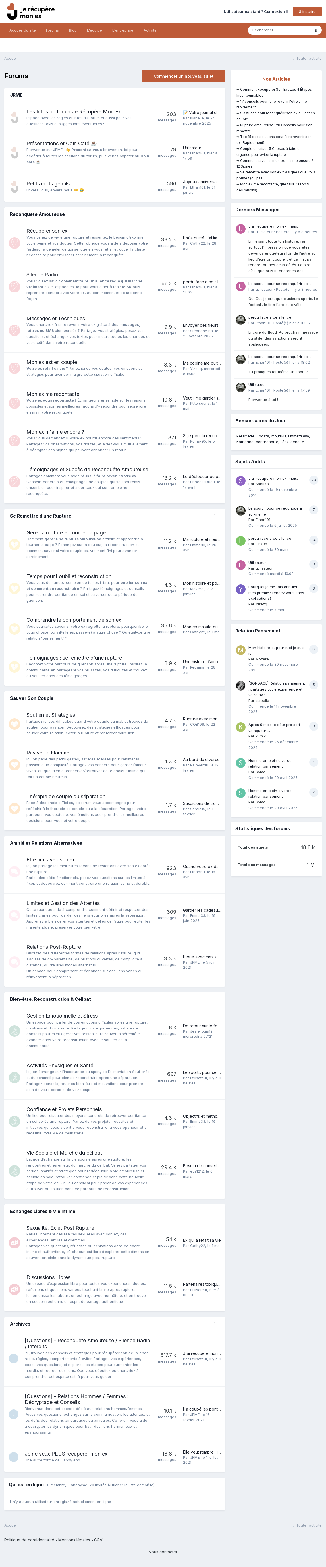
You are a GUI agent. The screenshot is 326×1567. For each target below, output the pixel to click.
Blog (73, 30)
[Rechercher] (279, 30)
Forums (52, 30)
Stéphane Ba (201, 330)
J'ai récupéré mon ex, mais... (210, 1353)
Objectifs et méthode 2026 (208, 1116)
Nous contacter (163, 1551)
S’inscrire (307, 11)
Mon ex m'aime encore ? (55, 432)
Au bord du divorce (201, 759)
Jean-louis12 (201, 1031)
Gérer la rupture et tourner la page (66, 533)
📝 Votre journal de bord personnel (216, 112)
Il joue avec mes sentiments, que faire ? (220, 956)
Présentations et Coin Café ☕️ (61, 143)
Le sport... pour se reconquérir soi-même (221, 1072)
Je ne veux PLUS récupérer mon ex (67, 1454)
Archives (20, 1324)
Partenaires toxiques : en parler (212, 1284)
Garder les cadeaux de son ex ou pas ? (220, 910)
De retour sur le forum (203, 1025)
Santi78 (262, 483)
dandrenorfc (267, 441)
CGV (98, 1539)
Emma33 (197, 545)
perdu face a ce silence (205, 281)
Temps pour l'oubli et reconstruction (68, 576)
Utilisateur (192, 147)
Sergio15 (197, 809)
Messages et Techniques (55, 318)
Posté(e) (296, 232)
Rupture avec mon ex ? (205, 718)
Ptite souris (200, 403)
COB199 (197, 724)
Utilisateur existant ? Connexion (256, 11)
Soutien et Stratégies (50, 715)
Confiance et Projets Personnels (64, 1109)
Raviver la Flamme (47, 753)
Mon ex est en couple (51, 362)
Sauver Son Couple (31, 698)
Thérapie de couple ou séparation (65, 796)
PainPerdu (199, 765)
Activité (150, 30)
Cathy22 (197, 243)
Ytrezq (196, 368)
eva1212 (197, 1171)
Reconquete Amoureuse (37, 214)
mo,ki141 (278, 436)
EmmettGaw (298, 436)
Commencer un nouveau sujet (183, 76)
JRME (16, 95)
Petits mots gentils (48, 184)
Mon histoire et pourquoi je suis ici (215, 583)
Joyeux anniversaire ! (203, 181)
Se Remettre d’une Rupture (40, 516)
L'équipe (94, 30)
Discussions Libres (48, 1277)
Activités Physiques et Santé (59, 1065)
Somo (260, 772)
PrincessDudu (202, 481)
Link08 (261, 543)
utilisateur (198, 1078)
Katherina (245, 441)
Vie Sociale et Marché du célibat (64, 1153)
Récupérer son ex (46, 231)
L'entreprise (122, 30)
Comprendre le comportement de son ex (73, 620)
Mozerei (197, 588)
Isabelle (197, 118)
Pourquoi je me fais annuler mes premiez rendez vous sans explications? (276, 592)
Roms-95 (198, 441)
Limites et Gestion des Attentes (63, 903)
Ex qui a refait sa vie (202, 1240)
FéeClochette (292, 441)
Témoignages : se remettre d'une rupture (74, 658)
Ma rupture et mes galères (207, 539)
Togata (263, 436)
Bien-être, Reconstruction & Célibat (50, 999)
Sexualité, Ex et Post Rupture (60, 1228)
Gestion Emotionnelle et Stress (62, 1016)
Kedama (197, 667)
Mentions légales (74, 1539)
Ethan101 (197, 153)
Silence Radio (42, 275)
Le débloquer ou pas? (204, 476)
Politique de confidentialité (29, 1539)
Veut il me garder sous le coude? (214, 398)
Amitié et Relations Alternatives (46, 843)
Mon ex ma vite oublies (205, 626)
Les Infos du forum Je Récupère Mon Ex (73, 112)
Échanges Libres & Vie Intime (42, 1211)
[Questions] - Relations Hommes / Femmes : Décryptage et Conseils (78, 1399)
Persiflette (245, 436)
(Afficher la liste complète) (131, 1485)
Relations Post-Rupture (53, 947)
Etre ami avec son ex (50, 860)
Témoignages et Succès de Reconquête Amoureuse (87, 469)
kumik (261, 736)
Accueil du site (22, 30)
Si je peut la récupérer (204, 435)
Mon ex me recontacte (52, 394)
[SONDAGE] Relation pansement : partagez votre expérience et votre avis (276, 689)
